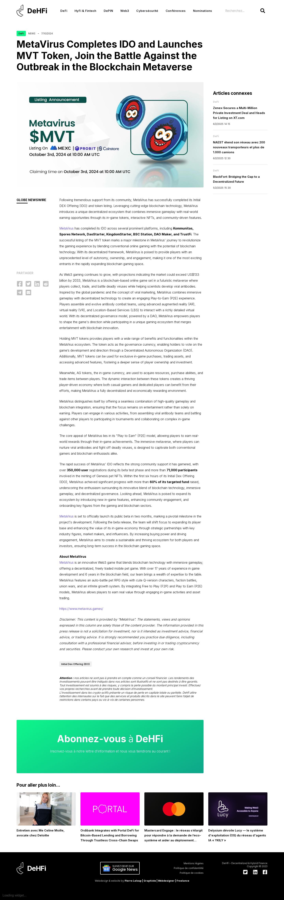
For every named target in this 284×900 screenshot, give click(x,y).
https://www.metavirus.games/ (81, 609)
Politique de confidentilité (189, 868)
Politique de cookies (192, 872)
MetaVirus (66, 228)
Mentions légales (194, 863)
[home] (34, 11)
